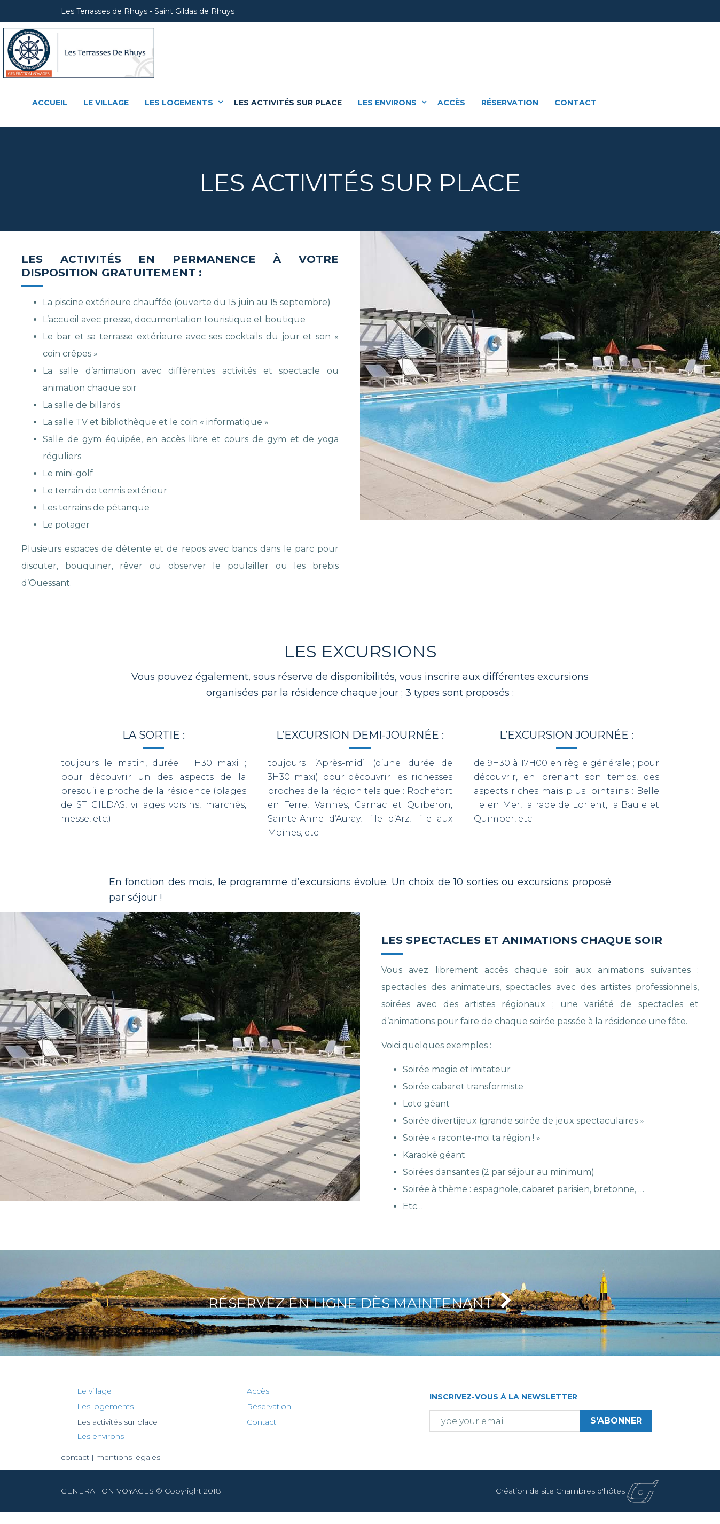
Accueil (49, 102)
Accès (451, 102)
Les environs (388, 102)
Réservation (509, 102)
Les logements (180, 102)
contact (76, 1469)
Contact (575, 102)
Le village (106, 102)
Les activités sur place (288, 102)
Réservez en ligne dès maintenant (360, 1309)
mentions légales (128, 1469)
